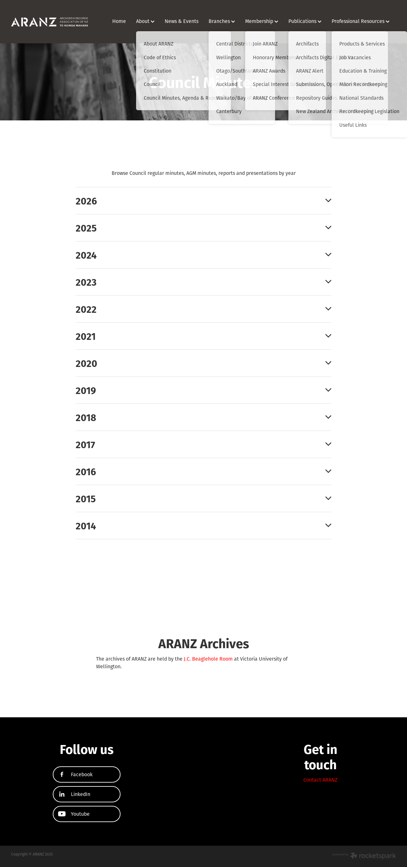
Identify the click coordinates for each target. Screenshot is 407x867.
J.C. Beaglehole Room (208, 659)
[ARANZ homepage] (49, 22)
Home (119, 21)
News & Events (181, 21)
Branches (222, 21)
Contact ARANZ (320, 780)
